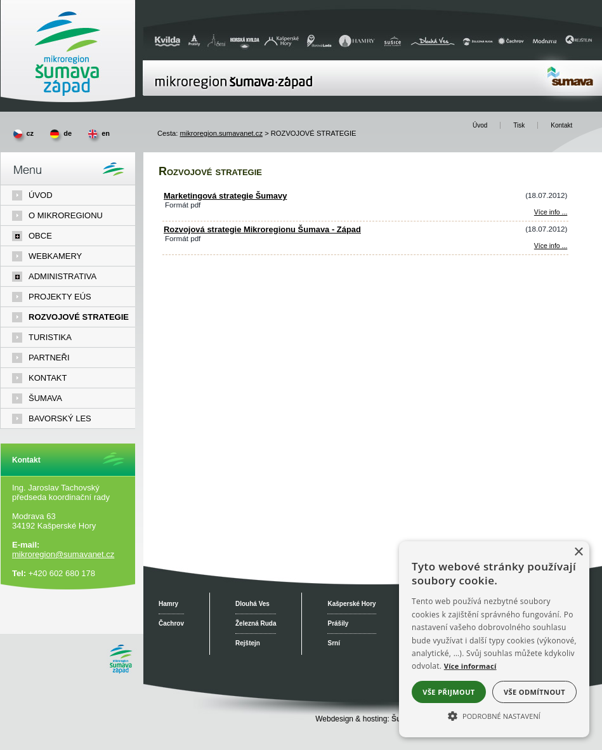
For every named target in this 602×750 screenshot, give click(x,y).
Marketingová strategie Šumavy (225, 196)
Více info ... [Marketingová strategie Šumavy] (550, 212)
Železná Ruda (255, 623)
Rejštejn (247, 643)
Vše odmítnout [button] (534, 692)
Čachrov (171, 623)
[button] (494, 715)
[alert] (494, 639)
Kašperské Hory (351, 603)
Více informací (470, 666)
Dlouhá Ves (252, 603)
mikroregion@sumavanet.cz (63, 554)
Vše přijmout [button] (448, 692)
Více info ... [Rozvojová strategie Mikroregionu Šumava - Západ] (550, 245)
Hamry (168, 603)
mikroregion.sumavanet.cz (221, 133)
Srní (333, 643)
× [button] (578, 552)
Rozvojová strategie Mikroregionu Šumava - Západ (262, 229)
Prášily (337, 623)
